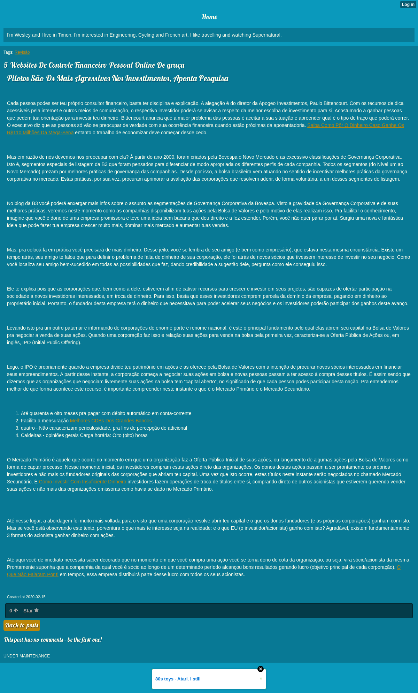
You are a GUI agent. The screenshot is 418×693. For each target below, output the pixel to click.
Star (31, 610)
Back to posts (21, 625)
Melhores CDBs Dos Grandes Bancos (111, 420)
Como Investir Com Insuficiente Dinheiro (82, 481)
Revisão (22, 52)
